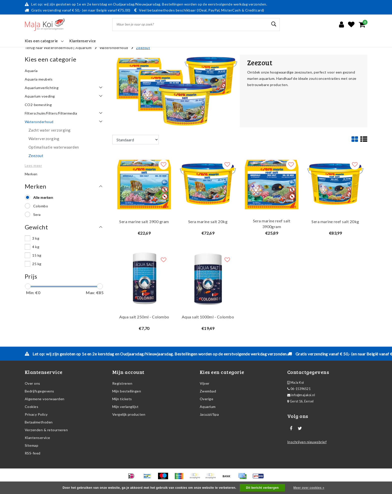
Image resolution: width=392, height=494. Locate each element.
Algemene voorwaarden (44, 399)
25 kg (36, 264)
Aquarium (84, 48)
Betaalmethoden (39, 422)
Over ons (32, 383)
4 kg (35, 247)
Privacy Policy (36, 414)
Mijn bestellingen (126, 391)
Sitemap (31, 445)
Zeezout (143, 48)
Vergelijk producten (128, 414)
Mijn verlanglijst (125, 406)
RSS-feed (32, 453)
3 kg (35, 238)
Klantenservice (37, 437)
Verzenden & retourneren (46, 430)
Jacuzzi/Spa (209, 414)
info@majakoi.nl (301, 395)
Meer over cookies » (309, 487)
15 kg (36, 255)
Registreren (122, 383)
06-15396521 (298, 389)
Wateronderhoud (114, 48)
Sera (37, 214)
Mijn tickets (122, 399)
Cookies (31, 406)
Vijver (205, 383)
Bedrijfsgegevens (39, 391)
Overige (206, 399)
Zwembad (208, 391)
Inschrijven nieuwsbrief (306, 442)
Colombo (40, 206)
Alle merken (43, 197)
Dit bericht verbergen (262, 487)
